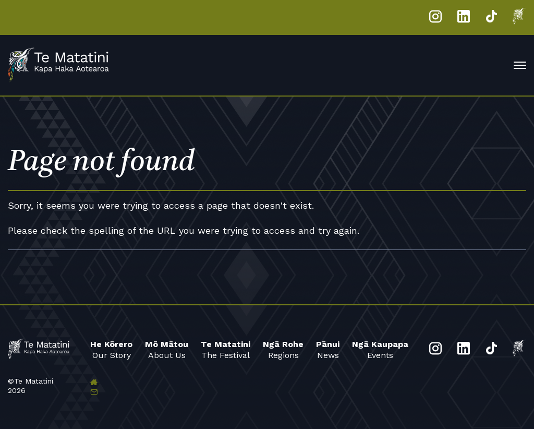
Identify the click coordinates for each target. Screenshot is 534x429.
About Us (166, 349)
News (327, 349)
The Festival (225, 349)
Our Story (111, 349)
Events (380, 349)
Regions (283, 349)
